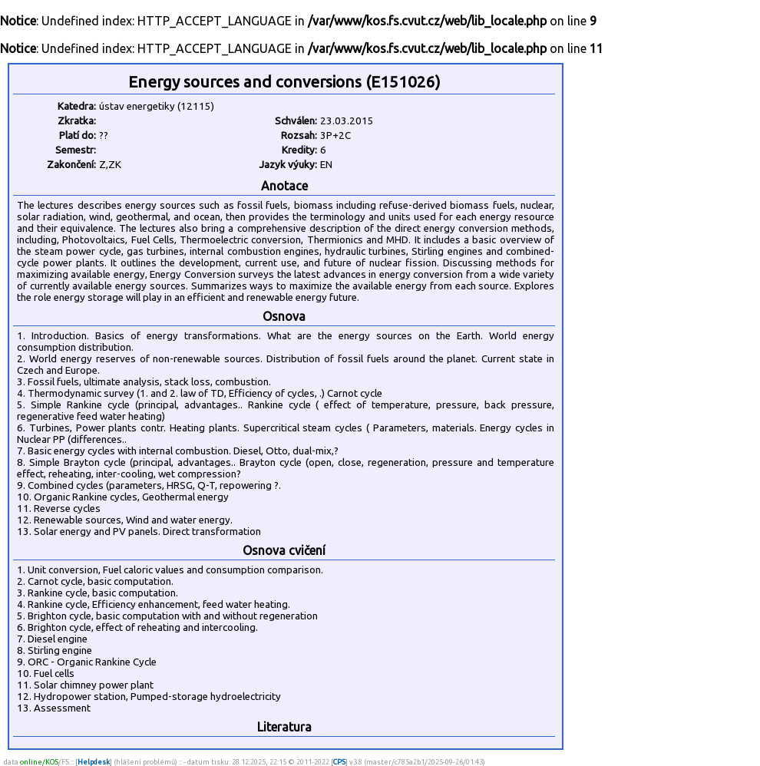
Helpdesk (94, 762)
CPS (339, 762)
